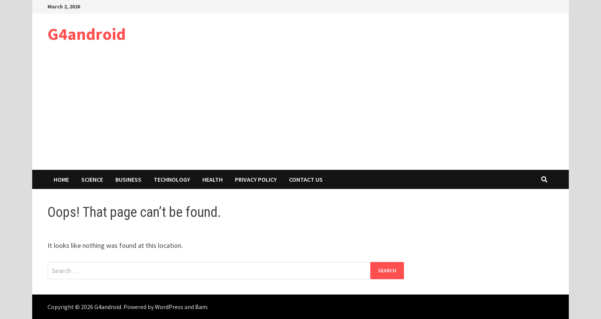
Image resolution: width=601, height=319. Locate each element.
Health (212, 179)
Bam (201, 307)
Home (61, 179)
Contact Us (306, 179)
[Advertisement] (300, 112)
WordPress (169, 307)
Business (128, 179)
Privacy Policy (256, 179)
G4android (87, 33)
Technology (172, 179)
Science (92, 179)
